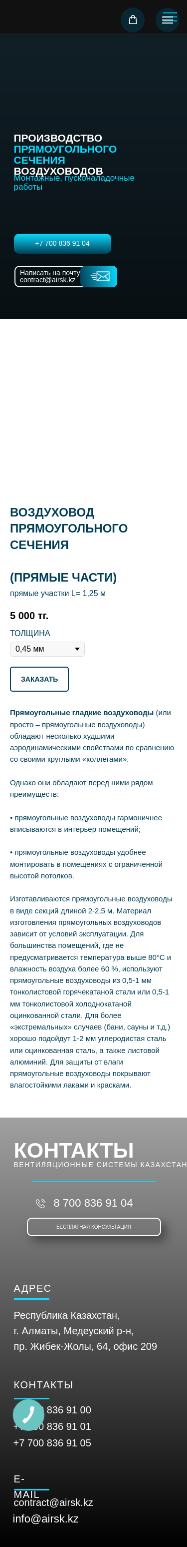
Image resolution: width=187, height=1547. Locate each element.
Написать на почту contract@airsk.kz (50, 276)
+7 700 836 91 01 (52, 1426)
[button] (133, 20)
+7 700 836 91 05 (52, 1442)
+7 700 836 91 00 (52, 1409)
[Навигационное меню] (167, 20)
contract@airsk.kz (53, 1502)
